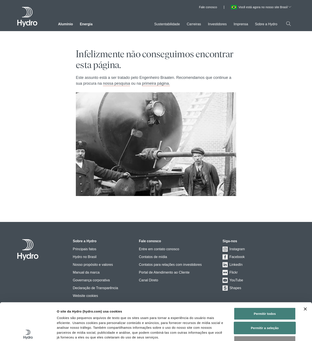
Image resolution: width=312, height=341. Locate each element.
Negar (265, 303)
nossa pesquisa (116, 83)
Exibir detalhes (241, 332)
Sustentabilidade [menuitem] (167, 24)
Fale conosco (208, 7)
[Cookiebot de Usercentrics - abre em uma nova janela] (28, 332)
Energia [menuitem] (86, 24)
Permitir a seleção (265, 289)
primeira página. (156, 83)
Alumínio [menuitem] (65, 24)
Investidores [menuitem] (217, 24)
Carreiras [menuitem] (194, 24)
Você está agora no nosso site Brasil (265, 7)
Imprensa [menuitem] (241, 24)
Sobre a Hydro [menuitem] (266, 24)
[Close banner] (305, 270)
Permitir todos (265, 275)
